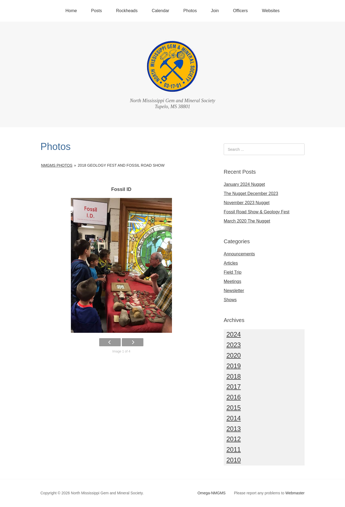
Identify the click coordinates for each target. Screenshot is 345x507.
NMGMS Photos (56, 165)
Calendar (160, 10)
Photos (190, 10)
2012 (233, 439)
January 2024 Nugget (244, 184)
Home (71, 10)
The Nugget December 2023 (251, 193)
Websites (271, 10)
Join (215, 10)
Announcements (239, 254)
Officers (240, 10)
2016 (233, 397)
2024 (233, 334)
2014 (233, 418)
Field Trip (233, 272)
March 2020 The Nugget (247, 221)
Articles (231, 263)
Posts (96, 10)
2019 (233, 365)
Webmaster (295, 493)
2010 (233, 460)
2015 (233, 407)
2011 (233, 449)
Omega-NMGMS (212, 493)
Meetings (232, 281)
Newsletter (234, 290)
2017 (233, 386)
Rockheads (126, 10)
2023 (233, 344)
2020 (233, 355)
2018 (233, 376)
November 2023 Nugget (247, 202)
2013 (233, 428)
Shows (230, 299)
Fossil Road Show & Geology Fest (256, 212)
